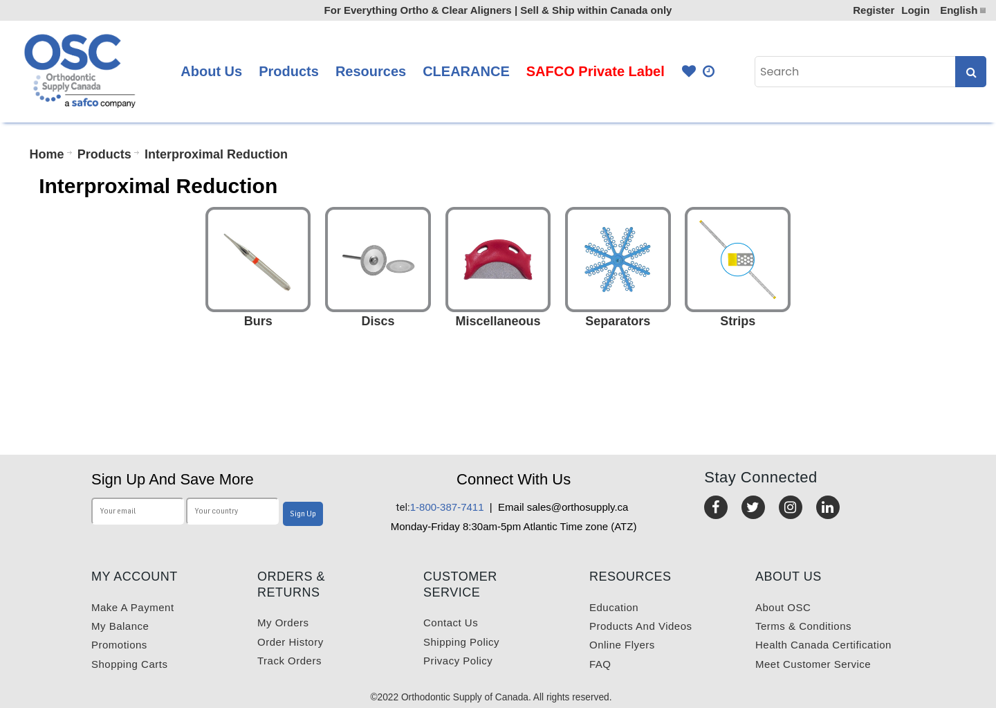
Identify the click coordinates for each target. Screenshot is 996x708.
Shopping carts (129, 664)
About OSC (783, 607)
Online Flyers (622, 645)
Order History (290, 642)
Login (915, 10)
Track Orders (289, 660)
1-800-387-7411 (440, 507)
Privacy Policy (457, 660)
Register (873, 10)
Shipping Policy (461, 642)
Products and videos (640, 626)
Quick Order (709, 71)
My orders (283, 622)
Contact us (450, 622)
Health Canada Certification (823, 645)
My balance (120, 626)
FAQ (600, 664)
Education (613, 607)
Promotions (119, 645)
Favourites (689, 71)
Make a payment (132, 607)
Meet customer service (813, 664)
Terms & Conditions (803, 626)
